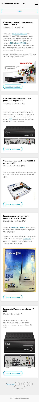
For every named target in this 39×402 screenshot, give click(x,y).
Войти (19, 11)
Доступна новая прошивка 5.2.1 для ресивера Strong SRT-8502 (17, 99)
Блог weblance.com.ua (10, 3)
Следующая (19, 388)
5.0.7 (10, 119)
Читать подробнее (13, 87)
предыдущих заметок (18, 227)
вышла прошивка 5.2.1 (19, 34)
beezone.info (27, 239)
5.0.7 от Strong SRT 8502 (18, 43)
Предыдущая (10, 384)
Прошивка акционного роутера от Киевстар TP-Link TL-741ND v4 (16, 217)
